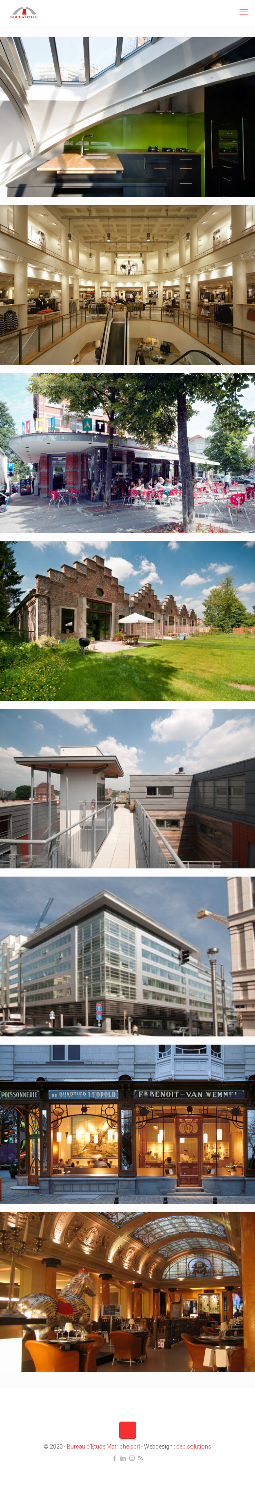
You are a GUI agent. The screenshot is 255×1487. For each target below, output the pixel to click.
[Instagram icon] (132, 1458)
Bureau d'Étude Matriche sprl (103, 1446)
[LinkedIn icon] (123, 1458)
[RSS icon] (140, 1458)
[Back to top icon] (127, 1430)
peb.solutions (193, 1446)
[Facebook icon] (115, 1458)
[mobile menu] (244, 12)
